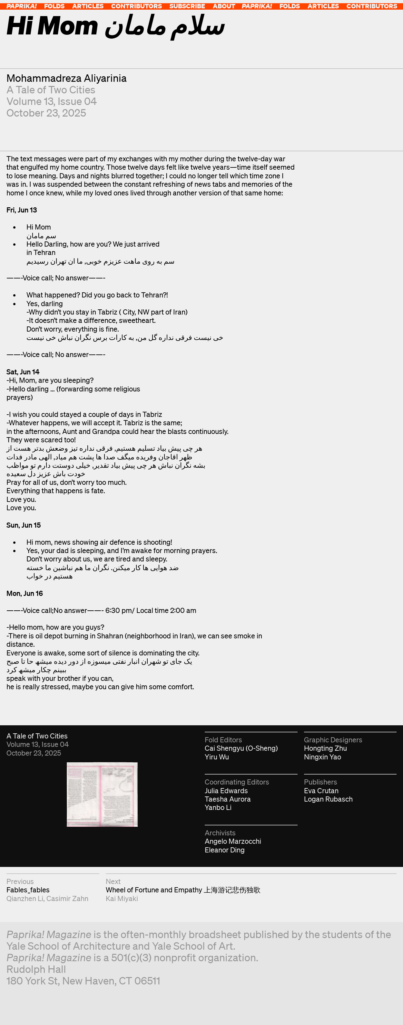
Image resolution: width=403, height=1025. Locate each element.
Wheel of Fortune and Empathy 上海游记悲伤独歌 (183, 889)
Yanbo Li (218, 807)
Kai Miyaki (122, 898)
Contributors (136, 6)
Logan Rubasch (328, 799)
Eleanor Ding (225, 849)
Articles (87, 6)
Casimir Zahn (67, 898)
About (224, 6)
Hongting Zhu (325, 748)
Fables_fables (28, 889)
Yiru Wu (217, 756)
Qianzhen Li (24, 898)
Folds (54, 6)
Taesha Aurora (228, 799)
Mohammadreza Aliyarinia (66, 78)
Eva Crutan (321, 790)
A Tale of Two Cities (50, 89)
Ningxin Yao (322, 756)
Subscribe (187, 6)
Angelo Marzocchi (233, 841)
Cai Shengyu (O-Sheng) (241, 748)
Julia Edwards (226, 790)
